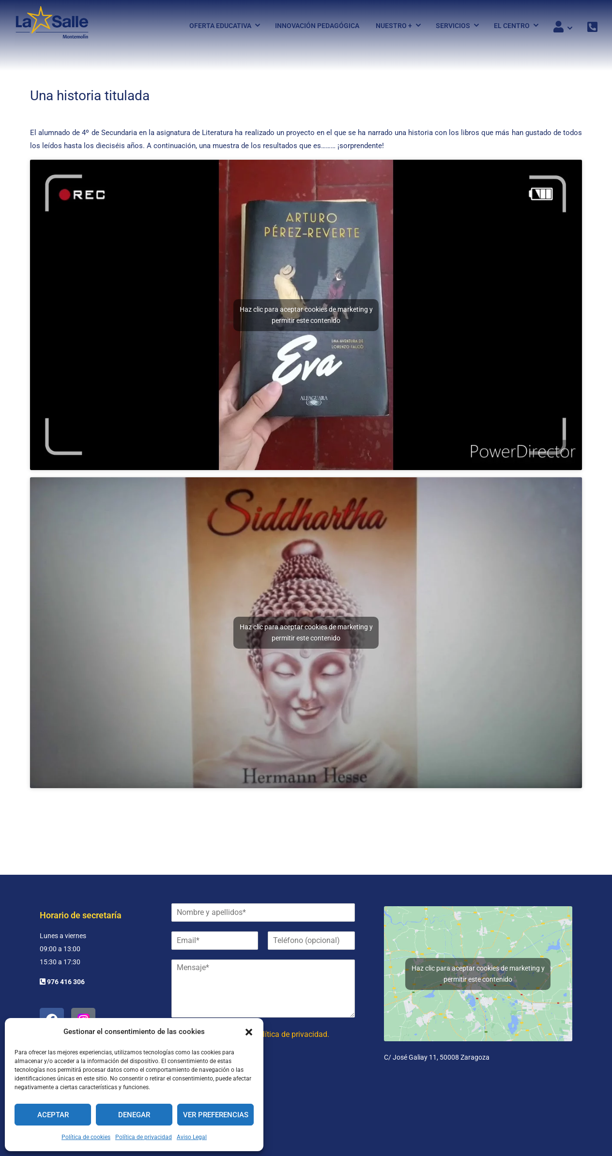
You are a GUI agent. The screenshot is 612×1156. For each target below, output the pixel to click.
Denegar (134, 1114)
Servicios (453, 26)
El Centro (512, 26)
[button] (249, 1032)
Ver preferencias (215, 1114)
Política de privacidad (143, 1137)
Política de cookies (85, 1137)
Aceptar (53, 1114)
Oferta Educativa (220, 26)
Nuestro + (394, 26)
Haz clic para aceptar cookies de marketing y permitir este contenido (306, 324)
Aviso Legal (192, 1137)
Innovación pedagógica (317, 26)
